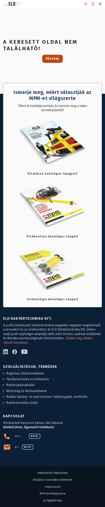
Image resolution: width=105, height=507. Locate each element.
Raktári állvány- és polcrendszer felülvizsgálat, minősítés (47, 397)
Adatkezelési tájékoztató (52, 473)
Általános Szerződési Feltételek (52, 479)
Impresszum (52, 486)
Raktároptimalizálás (20, 385)
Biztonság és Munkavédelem (26, 391)
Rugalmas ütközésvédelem (25, 373)
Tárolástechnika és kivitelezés (27, 379)
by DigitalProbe (52, 500)
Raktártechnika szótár (22, 403)
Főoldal (53, 58)
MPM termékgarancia (52, 493)
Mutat (34, 436)
